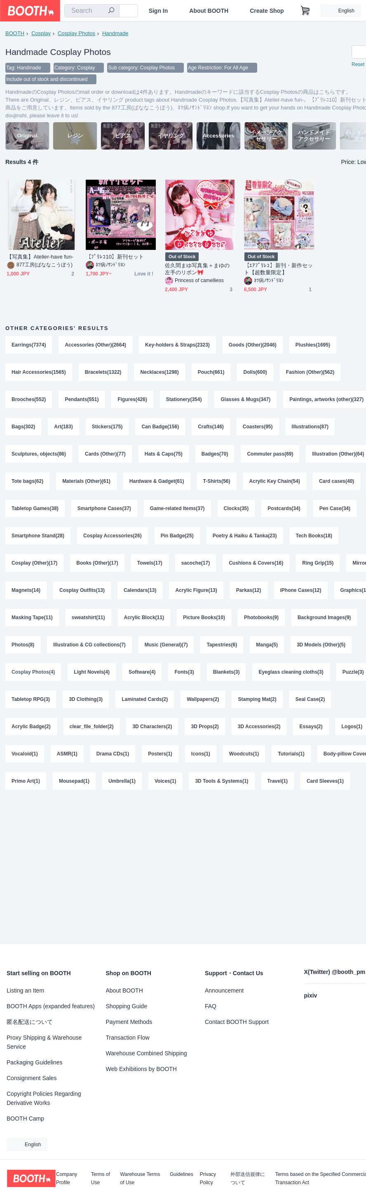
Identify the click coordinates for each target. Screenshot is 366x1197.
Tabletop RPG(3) (31, 699)
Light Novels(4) (92, 672)
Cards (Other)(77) (105, 454)
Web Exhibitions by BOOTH (141, 1069)
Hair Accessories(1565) (39, 372)
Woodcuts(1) (244, 754)
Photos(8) (23, 645)
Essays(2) (310, 726)
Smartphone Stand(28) (38, 536)
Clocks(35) (236, 508)
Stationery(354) (184, 399)
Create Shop (267, 11)
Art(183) (63, 427)
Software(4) (142, 672)
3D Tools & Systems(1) (221, 781)
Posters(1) (160, 754)
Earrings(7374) (29, 345)
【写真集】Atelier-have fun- (40, 257)
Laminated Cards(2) (145, 699)
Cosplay (41, 33)
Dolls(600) (255, 372)
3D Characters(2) (152, 726)
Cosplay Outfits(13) (82, 590)
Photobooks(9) (261, 617)
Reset (358, 64)
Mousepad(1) (74, 781)
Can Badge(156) (160, 427)
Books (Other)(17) (97, 563)
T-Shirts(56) (216, 481)
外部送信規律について (247, 1178)
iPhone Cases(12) (300, 590)
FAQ (210, 1006)
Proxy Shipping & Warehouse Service (44, 1042)
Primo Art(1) (26, 781)
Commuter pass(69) (270, 454)
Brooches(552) (29, 399)
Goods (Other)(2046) (253, 345)
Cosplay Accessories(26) (112, 536)
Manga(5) (267, 645)
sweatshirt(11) (88, 617)
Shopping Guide (126, 1006)
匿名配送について (30, 1022)
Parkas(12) (248, 590)
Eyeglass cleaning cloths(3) (290, 672)
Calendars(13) (140, 590)
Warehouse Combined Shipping (146, 1053)
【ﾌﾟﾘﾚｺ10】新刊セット (115, 257)
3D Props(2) (204, 726)
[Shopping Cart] (305, 10)
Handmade (115, 33)
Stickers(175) (107, 427)
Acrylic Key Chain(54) (274, 481)
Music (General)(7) (166, 645)
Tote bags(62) (27, 481)
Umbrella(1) (122, 781)
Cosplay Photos (76, 33)
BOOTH (14, 33)
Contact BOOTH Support (237, 1022)
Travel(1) (277, 781)
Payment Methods (129, 1022)
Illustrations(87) (310, 427)
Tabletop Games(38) (35, 508)
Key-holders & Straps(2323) (177, 345)
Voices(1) (165, 781)
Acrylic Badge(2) (31, 726)
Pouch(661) (211, 372)
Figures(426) (132, 399)
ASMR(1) (67, 754)
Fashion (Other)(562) (310, 372)
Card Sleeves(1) (325, 781)
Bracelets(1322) (103, 372)
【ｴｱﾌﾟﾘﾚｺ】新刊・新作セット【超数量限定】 (278, 269)
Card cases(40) (336, 481)
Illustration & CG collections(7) (89, 645)
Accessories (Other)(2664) (95, 345)
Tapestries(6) (221, 645)
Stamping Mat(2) (257, 699)
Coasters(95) (258, 427)
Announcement (224, 990)
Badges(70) (215, 454)
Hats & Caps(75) (164, 454)
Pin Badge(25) (177, 536)
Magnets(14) (26, 590)
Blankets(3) (226, 672)
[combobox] (92, 10)
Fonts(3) (184, 672)
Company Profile (66, 1178)
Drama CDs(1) (112, 754)
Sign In (158, 11)
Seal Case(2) (310, 699)
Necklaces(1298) (159, 372)
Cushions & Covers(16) (256, 563)
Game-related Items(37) (177, 508)
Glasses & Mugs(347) (245, 399)
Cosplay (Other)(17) (34, 563)
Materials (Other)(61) (86, 481)
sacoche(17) (195, 563)
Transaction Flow (128, 1037)
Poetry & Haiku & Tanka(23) (245, 536)
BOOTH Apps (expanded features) (51, 1006)
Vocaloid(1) (25, 754)
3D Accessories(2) (259, 726)
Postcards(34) (283, 508)
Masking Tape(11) (32, 617)
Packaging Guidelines (34, 1062)
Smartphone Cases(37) (104, 508)
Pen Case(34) (334, 508)
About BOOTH (208, 11)
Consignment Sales (31, 1078)
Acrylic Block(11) (144, 617)
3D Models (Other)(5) (321, 645)
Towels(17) (149, 563)
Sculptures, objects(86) (39, 454)
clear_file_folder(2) (92, 726)
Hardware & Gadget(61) (156, 481)
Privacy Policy (208, 1178)
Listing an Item (25, 990)
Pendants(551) (82, 399)
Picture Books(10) (204, 617)
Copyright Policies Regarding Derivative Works (44, 1098)
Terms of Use (100, 1178)
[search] (111, 11)
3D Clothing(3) (86, 699)
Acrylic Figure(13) (196, 590)
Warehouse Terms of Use (140, 1178)
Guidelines (181, 1174)
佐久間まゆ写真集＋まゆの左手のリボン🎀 (197, 269)
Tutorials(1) (291, 754)
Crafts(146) (211, 427)
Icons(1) (200, 754)
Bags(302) (23, 427)
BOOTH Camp (25, 1118)
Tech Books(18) (314, 536)
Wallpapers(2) (203, 699)
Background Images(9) (324, 617)
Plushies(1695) (313, 345)
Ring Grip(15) (317, 563)
